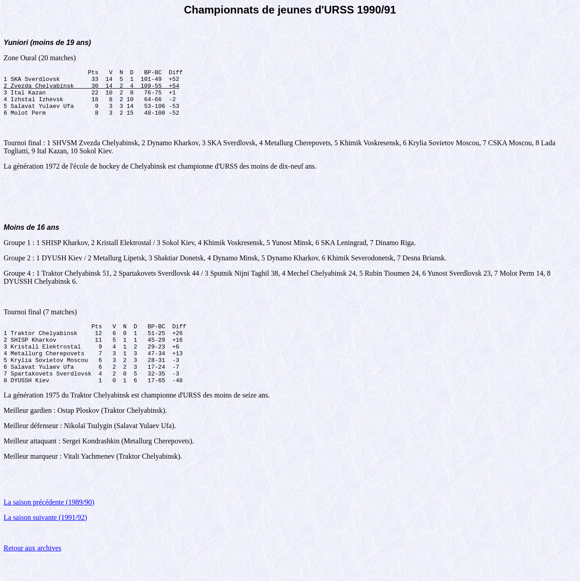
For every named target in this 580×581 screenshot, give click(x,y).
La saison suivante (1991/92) (45, 539)
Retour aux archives (32, 569)
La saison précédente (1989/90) (49, 523)
